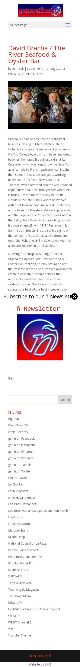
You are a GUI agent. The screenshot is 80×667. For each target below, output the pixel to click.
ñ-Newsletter (40, 309)
